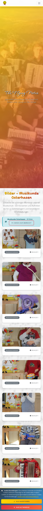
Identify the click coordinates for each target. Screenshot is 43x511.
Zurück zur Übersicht (21, 246)
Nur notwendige (21, 507)
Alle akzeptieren (21, 501)
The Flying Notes (5, 3)
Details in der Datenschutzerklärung (28, 496)
